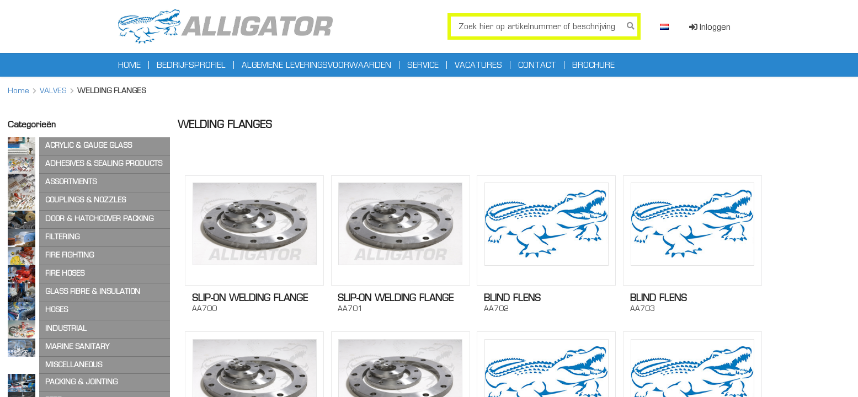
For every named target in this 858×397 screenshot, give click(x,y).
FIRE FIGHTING (69, 255)
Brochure (593, 65)
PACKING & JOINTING (81, 382)
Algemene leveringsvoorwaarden (316, 65)
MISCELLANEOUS (73, 365)
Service (423, 65)
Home (129, 65)
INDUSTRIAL (66, 328)
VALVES (53, 90)
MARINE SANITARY (77, 346)
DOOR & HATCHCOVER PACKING (99, 218)
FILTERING (62, 237)
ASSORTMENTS (71, 182)
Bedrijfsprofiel (191, 65)
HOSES (56, 309)
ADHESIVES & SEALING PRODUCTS (103, 163)
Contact (537, 65)
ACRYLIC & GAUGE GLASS (88, 145)
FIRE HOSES (64, 273)
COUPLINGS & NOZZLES (85, 200)
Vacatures (478, 65)
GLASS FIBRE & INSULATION (92, 291)
